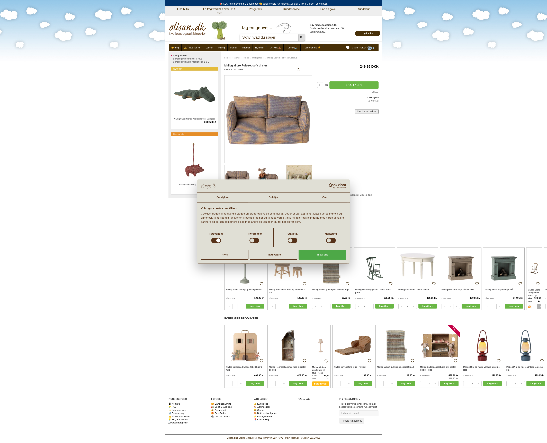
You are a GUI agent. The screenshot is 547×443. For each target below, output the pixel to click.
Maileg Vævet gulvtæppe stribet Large (330, 289)
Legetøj (209, 47)
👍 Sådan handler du (179, 416)
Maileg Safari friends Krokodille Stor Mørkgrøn (194, 119)
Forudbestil (320, 383)
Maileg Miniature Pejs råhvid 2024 (458, 289)
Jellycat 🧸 (275, 47)
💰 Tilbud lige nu (192, 47)
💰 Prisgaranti (218, 410)
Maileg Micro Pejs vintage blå (499, 289)
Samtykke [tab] (223, 197)
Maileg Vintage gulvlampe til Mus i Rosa (319, 370)
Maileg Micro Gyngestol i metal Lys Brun (534, 293)
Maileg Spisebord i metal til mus (413, 289)
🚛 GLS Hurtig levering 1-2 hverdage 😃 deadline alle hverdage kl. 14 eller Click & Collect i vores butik (274, 3)
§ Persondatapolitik (178, 422)
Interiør (233, 47)
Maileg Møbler (258, 58)
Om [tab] (324, 197)
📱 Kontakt (174, 404)
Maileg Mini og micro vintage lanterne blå (524, 368)
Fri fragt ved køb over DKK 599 (219, 11)
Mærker (246, 47)
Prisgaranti (255, 9)
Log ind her (368, 33)
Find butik (183, 9)
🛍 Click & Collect (220, 416)
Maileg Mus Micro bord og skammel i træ (286, 291)
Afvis (225, 254)
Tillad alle (322, 254)
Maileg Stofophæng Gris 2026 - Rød (194, 184)
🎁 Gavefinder (218, 413)
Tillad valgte (273, 254)
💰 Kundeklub (261, 404)
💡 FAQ (172, 407)
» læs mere (230, 298)
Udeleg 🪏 (293, 47)
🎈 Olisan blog (261, 419)
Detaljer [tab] (273, 197)
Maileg (221, 47)
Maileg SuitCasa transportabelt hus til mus (244, 368)
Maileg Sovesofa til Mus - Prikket (349, 367)
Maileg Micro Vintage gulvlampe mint (244, 289)
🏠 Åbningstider (262, 407)
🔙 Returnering (176, 413)
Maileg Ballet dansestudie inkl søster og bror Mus (438, 368)
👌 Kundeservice (177, 410)
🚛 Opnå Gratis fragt (221, 407)
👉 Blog (175, 47)
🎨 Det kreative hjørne (265, 413)
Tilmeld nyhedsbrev (352, 420)
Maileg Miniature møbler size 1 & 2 (192, 62)
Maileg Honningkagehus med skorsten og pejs (287, 368)
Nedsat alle (178, 134)
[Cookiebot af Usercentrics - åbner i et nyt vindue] (331, 186)
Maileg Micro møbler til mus (188, 58)
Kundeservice (291, 9)
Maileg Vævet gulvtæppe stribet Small (395, 367)
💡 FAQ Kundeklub (178, 419)
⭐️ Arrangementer (263, 416)
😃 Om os (259, 410)
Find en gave (328, 9)
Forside (227, 58)
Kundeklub (363, 9)
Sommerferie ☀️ (312, 47)
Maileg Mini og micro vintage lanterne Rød (481, 368)
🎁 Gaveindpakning (221, 404)
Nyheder (259, 47)
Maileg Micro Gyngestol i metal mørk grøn (373, 291)
